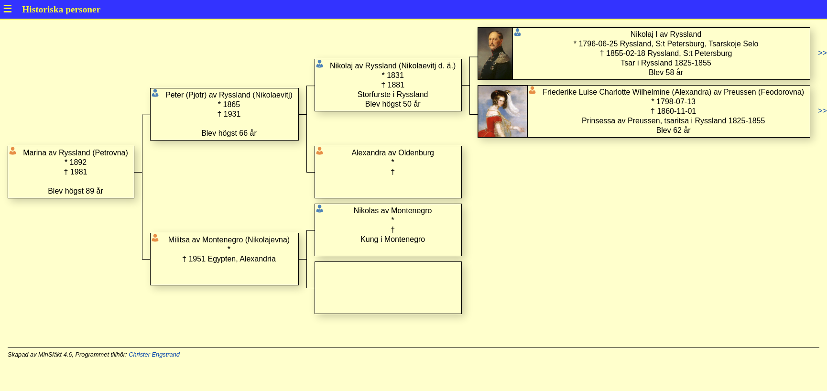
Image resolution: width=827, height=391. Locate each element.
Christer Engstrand (154, 354)
